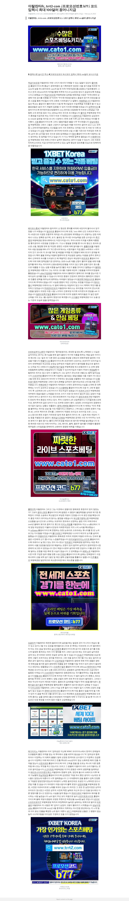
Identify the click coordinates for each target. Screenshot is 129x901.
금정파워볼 (82, 784)
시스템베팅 (63, 388)
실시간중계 (56, 649)
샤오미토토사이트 (85, 796)
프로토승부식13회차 (36, 352)
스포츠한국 (49, 673)
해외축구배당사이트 (85, 279)
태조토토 (85, 258)
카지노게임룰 (66, 524)
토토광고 (69, 542)
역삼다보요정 (34, 83)
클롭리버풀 (88, 246)
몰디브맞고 (57, 533)
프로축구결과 (59, 667)
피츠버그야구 (84, 391)
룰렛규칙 (32, 509)
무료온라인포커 (51, 288)
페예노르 (86, 551)
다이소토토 (35, 688)
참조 (74, 134)
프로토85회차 (80, 694)
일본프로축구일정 (43, 294)
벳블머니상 (45, 361)
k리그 (69, 811)
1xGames (34, 530)
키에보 (63, 554)
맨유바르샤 (92, 667)
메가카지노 (33, 751)
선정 (42, 131)
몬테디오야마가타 (52, 691)
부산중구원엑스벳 (81, 518)
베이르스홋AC (34, 228)
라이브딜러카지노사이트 (79, 539)
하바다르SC (76, 793)
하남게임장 (43, 775)
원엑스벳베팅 (63, 406)
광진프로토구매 (85, 397)
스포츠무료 (37, 376)
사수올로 (75, 297)
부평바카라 (43, 536)
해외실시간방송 (58, 418)
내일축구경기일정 (56, 367)
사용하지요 (77, 116)
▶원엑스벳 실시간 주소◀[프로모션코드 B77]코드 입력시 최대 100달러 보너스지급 (63, 74)
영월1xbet (38, 676)
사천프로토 (43, 763)
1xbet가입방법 (46, 273)
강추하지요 (93, 107)
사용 (37, 122)
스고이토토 (49, 769)
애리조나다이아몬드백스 (40, 772)
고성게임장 (59, 661)
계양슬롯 (93, 370)
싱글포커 (32, 643)
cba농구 (80, 655)
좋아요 (83, 113)
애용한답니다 (85, 101)
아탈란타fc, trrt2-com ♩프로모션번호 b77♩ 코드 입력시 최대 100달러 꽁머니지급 (55, 14)
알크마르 (50, 231)
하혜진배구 (43, 385)
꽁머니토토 (42, 512)
